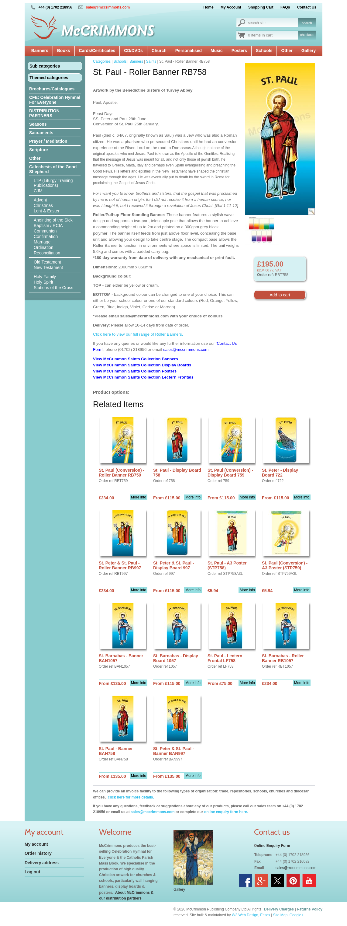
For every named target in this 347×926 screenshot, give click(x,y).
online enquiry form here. (226, 812)
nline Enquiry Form (273, 846)
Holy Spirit (43, 282)
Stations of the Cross (53, 287)
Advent (40, 199)
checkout (307, 35)
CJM (38, 190)
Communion (45, 231)
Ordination (43, 247)
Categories (102, 61)
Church (159, 50)
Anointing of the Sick (53, 220)
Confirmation (46, 236)
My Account (231, 7)
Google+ (297, 915)
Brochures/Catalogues (51, 88)
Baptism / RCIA (48, 225)
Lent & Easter (47, 210)
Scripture (38, 149)
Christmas (43, 205)
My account (36, 844)
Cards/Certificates (97, 50)
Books (63, 50)
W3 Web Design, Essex (251, 915)
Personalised (188, 50)
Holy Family (45, 276)
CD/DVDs (133, 50)
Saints (151, 61)
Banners (39, 50)
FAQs (285, 7)
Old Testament (47, 262)
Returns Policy (309, 909)
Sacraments (41, 132)
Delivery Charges (279, 909)
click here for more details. (130, 797)
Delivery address (42, 862)
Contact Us (306, 7)
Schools (264, 50)
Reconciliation (47, 252)
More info (138, 497)
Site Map (280, 915)
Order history (38, 853)
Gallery (308, 50)
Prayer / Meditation (48, 141)
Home (208, 7)
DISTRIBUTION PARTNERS (44, 113)
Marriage (42, 241)
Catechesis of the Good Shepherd (53, 169)
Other (286, 50)
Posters (239, 50)
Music (217, 50)
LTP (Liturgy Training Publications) (53, 183)
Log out (32, 871)
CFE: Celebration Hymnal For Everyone (54, 100)
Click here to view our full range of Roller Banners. (138, 334)
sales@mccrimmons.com (108, 7)
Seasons (38, 124)
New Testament (48, 267)
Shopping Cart (260, 7)
